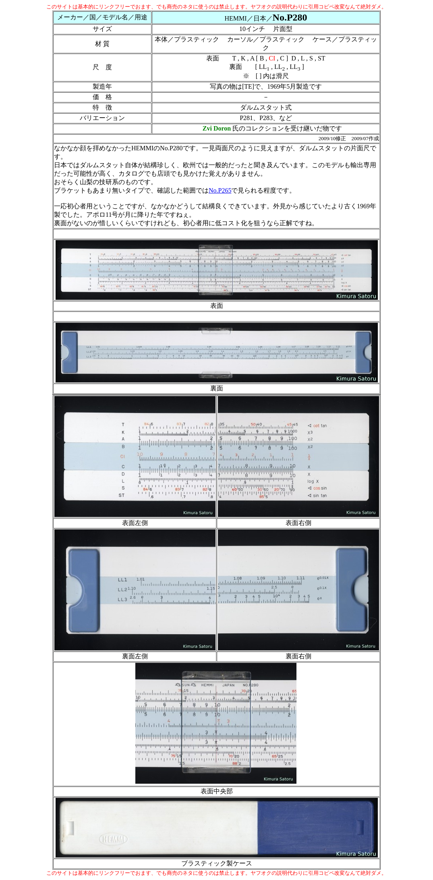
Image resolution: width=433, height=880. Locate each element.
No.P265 (220, 190)
